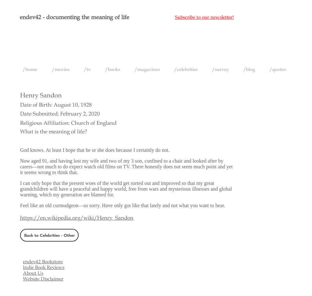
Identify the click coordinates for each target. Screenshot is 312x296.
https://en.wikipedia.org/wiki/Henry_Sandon (76, 218)
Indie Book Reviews (43, 267)
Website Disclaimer (43, 279)
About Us (33, 273)
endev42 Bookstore (43, 261)
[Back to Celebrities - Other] (49, 235)
